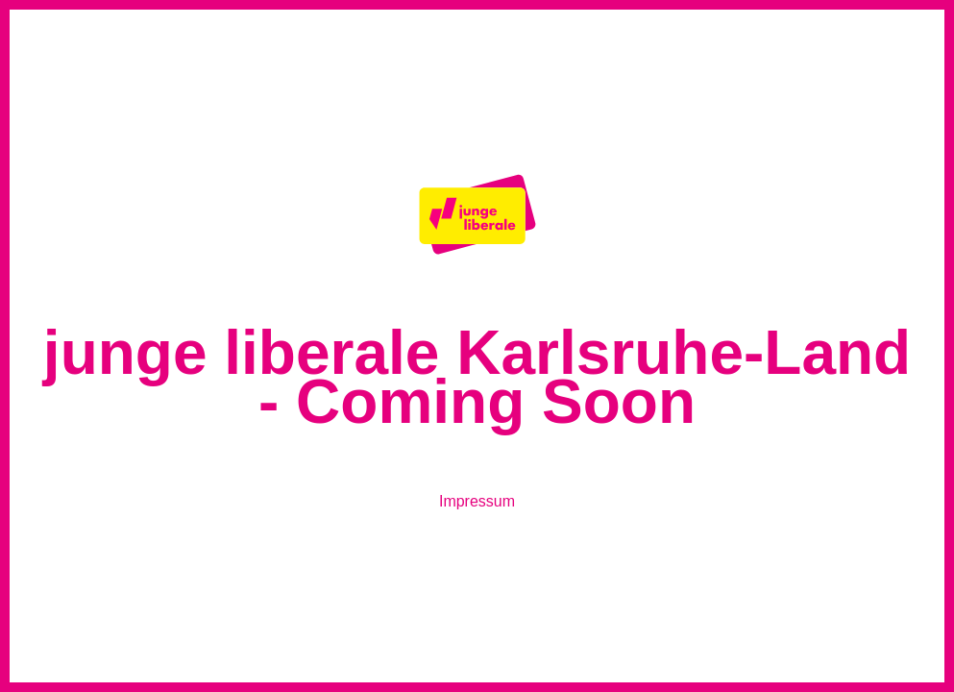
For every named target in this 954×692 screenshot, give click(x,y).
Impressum (477, 501)
